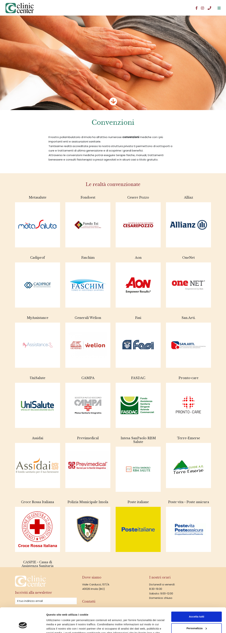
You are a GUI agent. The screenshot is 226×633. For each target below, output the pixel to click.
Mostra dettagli (55, 626)
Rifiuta (196, 618)
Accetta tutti (196, 595)
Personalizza (196, 607)
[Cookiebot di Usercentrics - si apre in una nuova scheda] (22, 626)
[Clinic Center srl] (219, 8)
